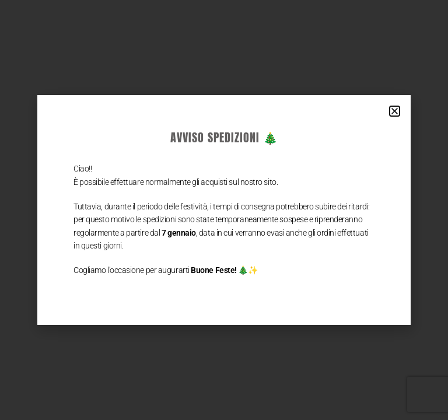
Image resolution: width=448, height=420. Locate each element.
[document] (224, 210)
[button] (394, 111)
